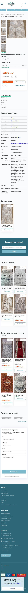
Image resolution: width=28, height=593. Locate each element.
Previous (3, 21)
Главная (2, 14)
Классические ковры (6, 418)
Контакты (3, 500)
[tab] (14, 96)
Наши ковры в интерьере (7, 495)
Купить (9, 82)
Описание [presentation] (4, 97)
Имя (3, 436)
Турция (13, 14)
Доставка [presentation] (4, 100)
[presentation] (13, 465)
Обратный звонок (5, 555)
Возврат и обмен (5, 520)
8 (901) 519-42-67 (7, 533)
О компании (4, 490)
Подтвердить (12, 588)
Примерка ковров (5, 513)
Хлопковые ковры (18, 418)
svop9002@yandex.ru (8, 538)
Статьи (2, 502)
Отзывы (3, 497)
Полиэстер (14, 127)
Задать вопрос (14, 471)
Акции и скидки (5, 493)
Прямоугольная (15, 143)
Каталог (7, 14)
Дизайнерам (4, 525)
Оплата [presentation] (3, 102)
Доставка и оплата (6, 518)
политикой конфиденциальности (12, 476)
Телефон (4, 442)
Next (3, 49)
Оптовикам (3, 523)
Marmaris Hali (19, 14)
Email (3, 448)
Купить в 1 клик (20, 82)
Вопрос (4, 454)
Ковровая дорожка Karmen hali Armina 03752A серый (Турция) (7, 360)
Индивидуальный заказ (7, 515)
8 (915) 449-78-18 (6, 535)
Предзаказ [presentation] (4, 105)
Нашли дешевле (19, 85)
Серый (18, 137)
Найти (14, 251)
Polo (2, 16)
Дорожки (16, 9)
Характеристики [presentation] (6, 95)
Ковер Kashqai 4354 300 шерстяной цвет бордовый (6, 395)
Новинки (10, 9)
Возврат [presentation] (3, 107)
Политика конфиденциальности (9, 504)
